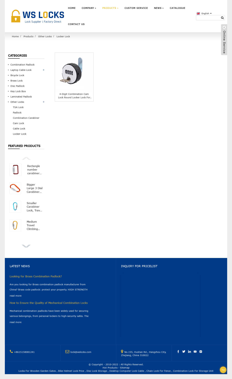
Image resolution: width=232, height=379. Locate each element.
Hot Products (110, 367)
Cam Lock (18, 123)
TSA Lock (18, 107)
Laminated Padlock (21, 96)
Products (110, 8)
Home (72, 8)
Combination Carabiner (26, 117)
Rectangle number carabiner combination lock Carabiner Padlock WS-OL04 (35, 170)
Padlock (17, 112)
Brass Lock (16, 80)
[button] (26, 158)
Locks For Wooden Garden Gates (37, 370)
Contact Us (76, 24)
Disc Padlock (17, 86)
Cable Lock (19, 128)
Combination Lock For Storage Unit (193, 370)
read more (15, 295)
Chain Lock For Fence (158, 370)
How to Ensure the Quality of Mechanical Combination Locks (49, 302)
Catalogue (177, 8)
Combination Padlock (22, 64)
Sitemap (125, 367)
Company (89, 8)
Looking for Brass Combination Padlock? (36, 276)
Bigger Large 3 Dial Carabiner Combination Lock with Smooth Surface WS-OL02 (35, 188)
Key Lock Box (18, 91)
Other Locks (45, 36)
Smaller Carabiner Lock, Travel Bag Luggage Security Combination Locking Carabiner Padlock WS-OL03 (35, 207)
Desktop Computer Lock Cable (126, 370)
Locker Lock (63, 36)
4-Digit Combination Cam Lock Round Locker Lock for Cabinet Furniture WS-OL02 (74, 96)
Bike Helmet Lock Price (71, 370)
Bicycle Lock (17, 75)
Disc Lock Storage (97, 370)
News (159, 8)
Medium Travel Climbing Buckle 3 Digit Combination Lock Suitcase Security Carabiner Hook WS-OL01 (35, 225)
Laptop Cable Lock (20, 70)
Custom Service (136, 8)
